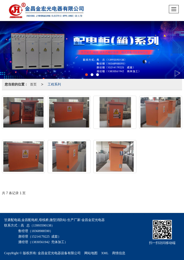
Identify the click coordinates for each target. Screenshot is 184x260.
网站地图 (91, 253)
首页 (33, 84)
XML (105, 253)
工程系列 (54, 84)
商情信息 (118, 253)
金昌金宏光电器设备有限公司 (59, 253)
